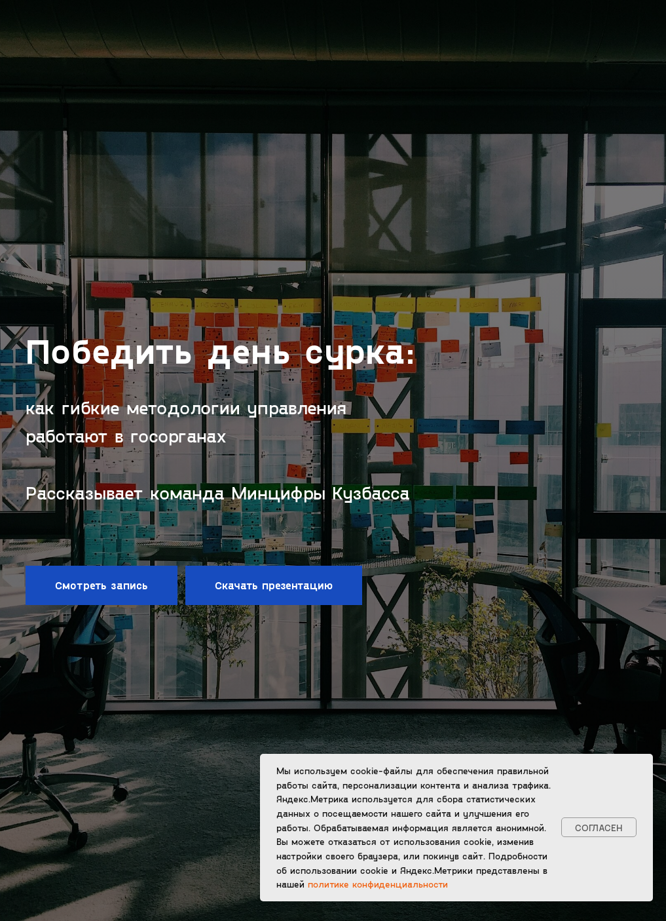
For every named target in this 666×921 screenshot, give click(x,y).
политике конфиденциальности (378, 884)
